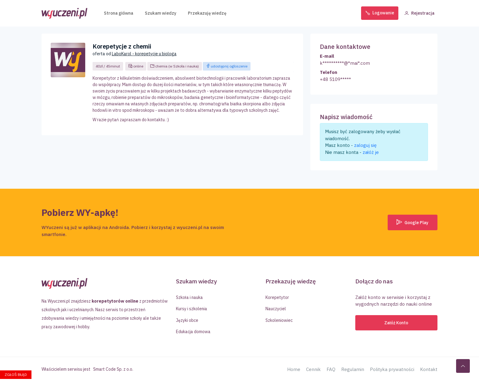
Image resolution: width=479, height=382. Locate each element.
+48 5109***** (335, 79)
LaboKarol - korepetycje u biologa (144, 54)
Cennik (313, 369)
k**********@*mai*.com (345, 63)
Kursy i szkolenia (191, 308)
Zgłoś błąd (16, 374)
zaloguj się (365, 145)
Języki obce (187, 320)
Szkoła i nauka (189, 297)
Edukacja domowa (193, 331)
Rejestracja (419, 12)
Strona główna (118, 12)
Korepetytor (277, 297)
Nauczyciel (275, 308)
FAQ (331, 369)
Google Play (412, 222)
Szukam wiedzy (160, 12)
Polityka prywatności (392, 369)
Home (293, 369)
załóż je (371, 152)
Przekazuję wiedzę (207, 12)
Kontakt (428, 369)
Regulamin (352, 369)
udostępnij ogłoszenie (226, 66)
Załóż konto (396, 323)
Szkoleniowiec (279, 320)
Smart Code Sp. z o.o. (113, 369)
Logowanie (379, 12)
